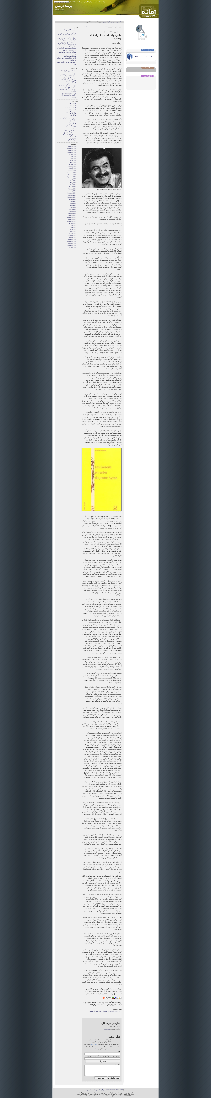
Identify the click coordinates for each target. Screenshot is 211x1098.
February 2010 (72, 167)
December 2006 (71, 239)
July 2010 (73, 156)
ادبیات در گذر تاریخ (71, 107)
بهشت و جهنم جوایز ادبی (69, 93)
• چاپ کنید (85, 27)
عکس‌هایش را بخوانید (70, 87)
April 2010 (73, 162)
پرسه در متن (114, 22)
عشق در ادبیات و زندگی (69, 130)
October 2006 (72, 243)
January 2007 (72, 237)
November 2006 (71, 241)
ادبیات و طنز (72, 109)
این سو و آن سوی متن (69, 111)
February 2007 (72, 235)
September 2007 (71, 221)
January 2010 (72, 168)
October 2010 (72, 150)
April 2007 (73, 231)
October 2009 (72, 175)
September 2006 (71, 245)
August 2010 (72, 154)
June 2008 (73, 203)
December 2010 (71, 146)
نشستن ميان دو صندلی (69, 134)
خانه (120, 22)
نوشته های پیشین (100, 1)
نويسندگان (73, 136)
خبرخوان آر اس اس (87, 1)
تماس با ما (88, 1089)
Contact (113, 1089)
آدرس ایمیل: (116, 1056)
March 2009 (72, 187)
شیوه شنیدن (95, 1089)
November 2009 (71, 173)
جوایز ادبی (73, 120)
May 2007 (73, 229)
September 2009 (71, 177)
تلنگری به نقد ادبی (71, 81)
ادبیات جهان (72, 105)
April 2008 (73, 207)
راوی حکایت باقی (71, 125)
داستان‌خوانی (72, 124)
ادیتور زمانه (94, 1044)
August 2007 (72, 223)
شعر (75, 128)
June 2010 (73, 158)
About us (107, 1089)
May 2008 (73, 205)
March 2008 (72, 209)
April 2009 (73, 185)
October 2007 (72, 219)
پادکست (77, 1)
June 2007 (73, 227)
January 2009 (72, 191)
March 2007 (72, 233)
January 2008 (72, 213)
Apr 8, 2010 (107, 1029)
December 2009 (71, 171)
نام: (119, 1051)
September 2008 (71, 197)
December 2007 (71, 215)
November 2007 (71, 217)
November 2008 (71, 193)
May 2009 (73, 183)
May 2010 (73, 160)
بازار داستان (72, 113)
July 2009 (73, 179)
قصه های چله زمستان (70, 132)
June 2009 (73, 181)
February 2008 (72, 211)
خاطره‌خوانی (72, 121)
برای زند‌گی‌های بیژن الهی (68, 79)
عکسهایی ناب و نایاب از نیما (68, 42)
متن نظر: (117, 1064)
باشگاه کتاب (72, 115)
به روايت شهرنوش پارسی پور (67, 117)
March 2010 (72, 164)
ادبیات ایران (106, 22)
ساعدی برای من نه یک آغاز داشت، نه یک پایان (104, 1011)
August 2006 (72, 247)
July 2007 (73, 225)
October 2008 (72, 195)
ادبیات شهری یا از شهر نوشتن (67, 85)
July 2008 (73, 201)
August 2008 (72, 199)
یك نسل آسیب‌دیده (70, 83)
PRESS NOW (119, 1089)
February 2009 (72, 189)
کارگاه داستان (72, 140)
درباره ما (101, 1089)
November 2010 (71, 148)
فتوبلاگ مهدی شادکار (70, 56)
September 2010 (71, 152)
